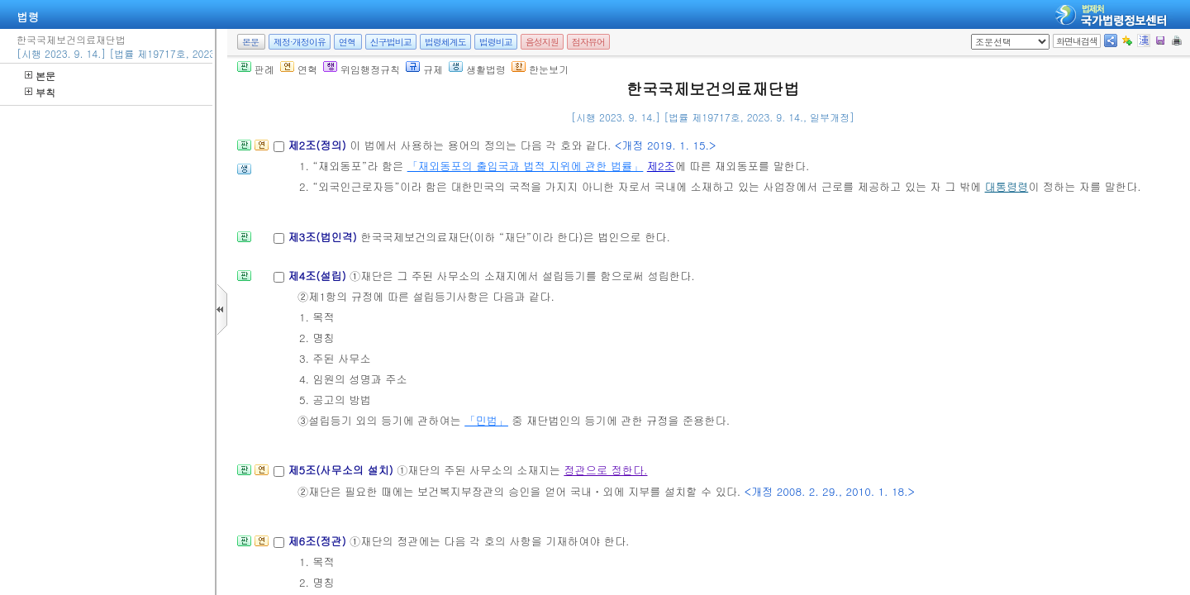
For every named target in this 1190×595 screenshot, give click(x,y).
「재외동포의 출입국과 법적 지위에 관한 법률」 (525, 166)
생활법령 (477, 69)
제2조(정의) (319, 145)
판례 (255, 69)
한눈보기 (540, 69)
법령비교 (495, 42)
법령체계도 (445, 42)
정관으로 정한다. (605, 470)
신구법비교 (391, 42)
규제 (424, 69)
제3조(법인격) (324, 237)
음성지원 (542, 42)
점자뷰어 (588, 42)
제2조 (661, 166)
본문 (40, 76)
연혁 (347, 42)
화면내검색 (1076, 41)
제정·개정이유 (300, 42)
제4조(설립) (319, 275)
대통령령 (1007, 186)
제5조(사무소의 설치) (342, 470)
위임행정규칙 (361, 69)
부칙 (40, 92)
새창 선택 (976, 34)
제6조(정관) (319, 541)
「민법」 (486, 420)
